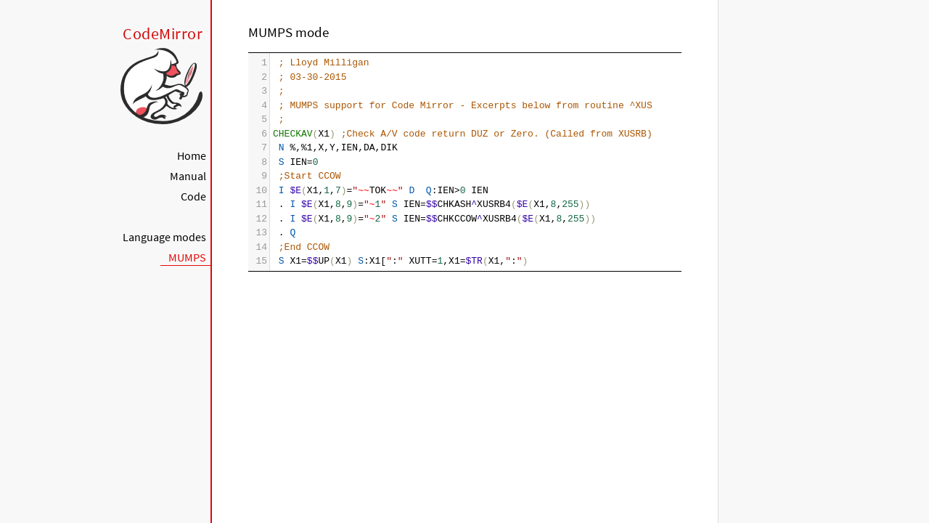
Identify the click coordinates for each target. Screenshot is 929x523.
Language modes (164, 237)
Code (193, 196)
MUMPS (187, 257)
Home (191, 155)
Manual (188, 176)
